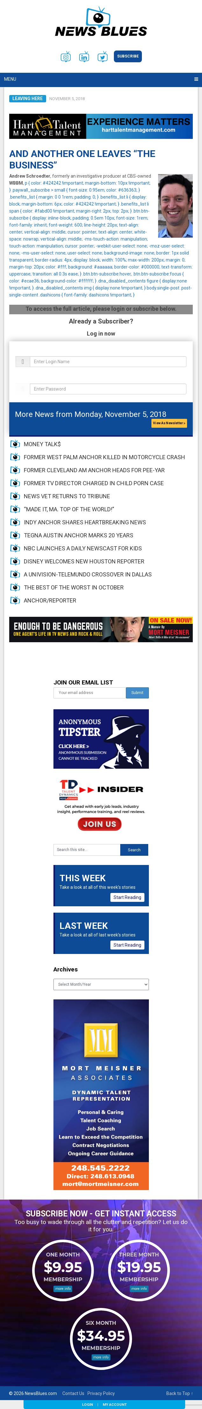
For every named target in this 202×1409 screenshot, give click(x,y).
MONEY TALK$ (42, 444)
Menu (10, 79)
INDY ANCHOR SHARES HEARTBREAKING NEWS (85, 522)
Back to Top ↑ (179, 1393)
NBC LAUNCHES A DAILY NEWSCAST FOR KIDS (83, 548)
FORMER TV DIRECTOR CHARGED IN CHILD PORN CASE (94, 483)
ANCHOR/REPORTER (50, 600)
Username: (25, 353)
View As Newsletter (169, 423)
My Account (115, 1404)
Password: (25, 380)
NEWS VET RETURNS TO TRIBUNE (67, 496)
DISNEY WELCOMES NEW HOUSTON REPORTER (84, 561)
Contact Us (73, 1393)
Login (87, 1404)
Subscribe (128, 56)
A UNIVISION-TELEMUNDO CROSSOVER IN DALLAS (88, 574)
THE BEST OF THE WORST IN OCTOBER (74, 587)
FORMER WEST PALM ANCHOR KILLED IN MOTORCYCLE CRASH (104, 457)
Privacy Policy (101, 1393)
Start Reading (127, 897)
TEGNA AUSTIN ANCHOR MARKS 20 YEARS (78, 535)
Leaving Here (27, 98)
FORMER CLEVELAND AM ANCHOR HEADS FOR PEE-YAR (94, 470)
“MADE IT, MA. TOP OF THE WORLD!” (69, 509)
